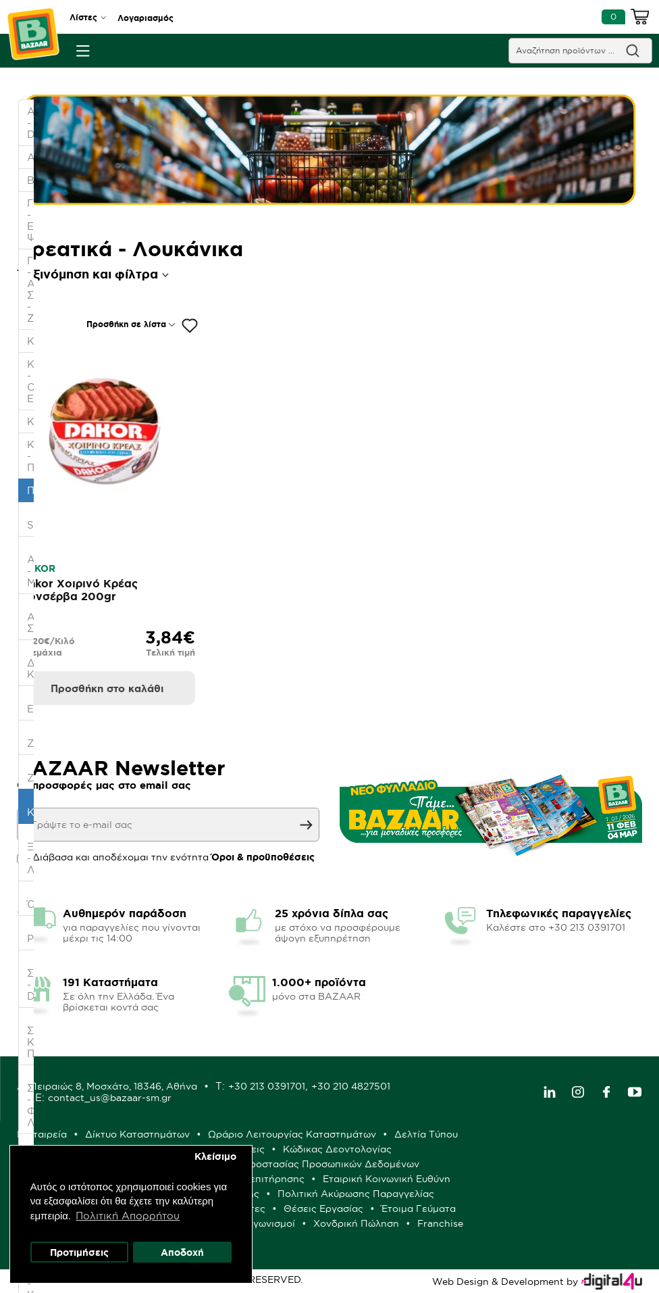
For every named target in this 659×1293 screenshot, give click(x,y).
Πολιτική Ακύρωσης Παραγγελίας (356, 1193)
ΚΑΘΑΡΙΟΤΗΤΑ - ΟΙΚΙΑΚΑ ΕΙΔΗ (31, 381)
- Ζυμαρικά (31, 771)
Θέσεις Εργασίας (323, 1208)
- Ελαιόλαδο (31, 702)
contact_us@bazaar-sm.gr (110, 1097)
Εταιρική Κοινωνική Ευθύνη (386, 1178)
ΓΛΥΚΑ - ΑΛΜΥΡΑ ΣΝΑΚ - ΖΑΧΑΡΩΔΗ (31, 289)
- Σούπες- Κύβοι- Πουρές (31, 1036)
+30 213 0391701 (266, 1086)
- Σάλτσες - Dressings (31, 979)
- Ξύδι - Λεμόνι (31, 852)
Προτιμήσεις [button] (80, 1251)
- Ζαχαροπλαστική (31, 737)
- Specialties (31, 519)
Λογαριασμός (145, 18)
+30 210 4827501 (350, 1086)
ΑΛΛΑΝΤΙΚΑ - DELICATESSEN (31, 122)
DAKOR (37, 568)
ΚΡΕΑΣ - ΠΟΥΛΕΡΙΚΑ (31, 456)
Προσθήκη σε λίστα (126, 324)
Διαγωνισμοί (266, 1223)
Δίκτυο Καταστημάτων (137, 1134)
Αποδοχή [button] (183, 1251)
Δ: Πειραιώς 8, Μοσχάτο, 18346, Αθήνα (107, 1086)
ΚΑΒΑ (31, 341)
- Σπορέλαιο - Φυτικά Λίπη (31, 1099)
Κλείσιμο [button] (216, 1155)
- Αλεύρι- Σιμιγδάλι (31, 617)
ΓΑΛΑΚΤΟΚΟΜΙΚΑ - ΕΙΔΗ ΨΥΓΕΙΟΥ (31, 220)
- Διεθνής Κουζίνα (31, 662)
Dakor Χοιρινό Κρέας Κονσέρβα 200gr (79, 589)
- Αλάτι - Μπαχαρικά (31, 565)
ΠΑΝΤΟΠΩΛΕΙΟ (31, 490)
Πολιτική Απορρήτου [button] (129, 1215)
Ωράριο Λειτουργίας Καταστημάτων (292, 1134)
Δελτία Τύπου (426, 1134)
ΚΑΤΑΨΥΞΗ (31, 421)
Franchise (440, 1223)
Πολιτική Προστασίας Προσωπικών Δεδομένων (309, 1163)
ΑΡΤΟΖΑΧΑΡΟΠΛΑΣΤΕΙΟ (31, 157)
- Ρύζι (31, 932)
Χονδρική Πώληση (356, 1223)
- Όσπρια (31, 898)
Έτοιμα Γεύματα (418, 1208)
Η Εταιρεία (42, 1134)
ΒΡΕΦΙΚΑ (31, 180)
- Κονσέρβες (31, 806)
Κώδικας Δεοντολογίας (337, 1149)
